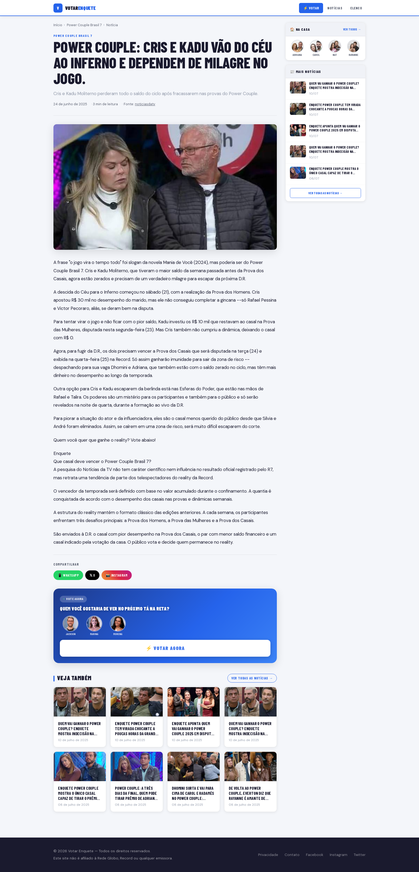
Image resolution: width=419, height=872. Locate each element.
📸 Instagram (117, 575)
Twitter (360, 854)
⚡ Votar (311, 8)
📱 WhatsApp (68, 575)
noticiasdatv (145, 104)
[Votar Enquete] (74, 8)
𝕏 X (92, 575)
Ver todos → (352, 29)
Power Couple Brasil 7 (84, 25)
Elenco (356, 8)
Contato (292, 854)
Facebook (314, 854)
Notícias (334, 8)
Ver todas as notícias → (252, 678)
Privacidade (268, 854)
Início (57, 25)
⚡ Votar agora (165, 648)
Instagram (338, 854)
